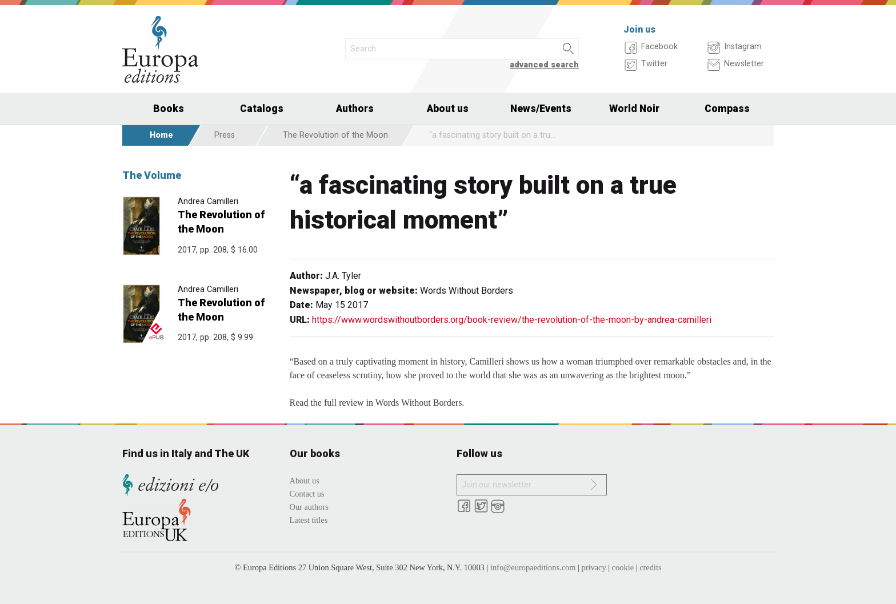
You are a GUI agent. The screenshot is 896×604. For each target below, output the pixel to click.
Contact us (307, 493)
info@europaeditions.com (533, 567)
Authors (355, 108)
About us (448, 108)
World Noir (634, 108)
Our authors (309, 506)
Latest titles (309, 520)
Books (168, 108)
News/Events (540, 108)
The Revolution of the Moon (335, 135)
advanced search (544, 65)
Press (224, 135)
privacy (594, 567)
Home (161, 135)
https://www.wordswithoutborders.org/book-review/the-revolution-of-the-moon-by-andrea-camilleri (511, 319)
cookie (623, 567)
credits (650, 567)
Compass (727, 108)
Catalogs (261, 108)
